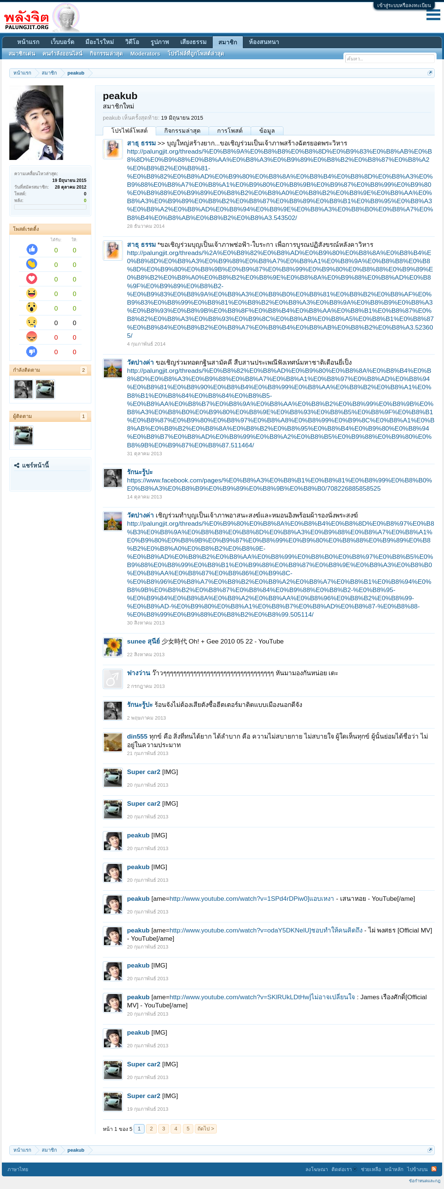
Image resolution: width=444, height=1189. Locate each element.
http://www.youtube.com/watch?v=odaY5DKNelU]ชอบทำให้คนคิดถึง (265, 930)
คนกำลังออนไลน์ (62, 54)
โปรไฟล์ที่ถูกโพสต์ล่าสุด (196, 54)
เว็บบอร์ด (62, 42)
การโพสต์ (229, 131)
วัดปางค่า (140, 362)
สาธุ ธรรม (141, 143)
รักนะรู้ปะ (140, 472)
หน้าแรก (28, 42)
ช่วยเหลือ (371, 1169)
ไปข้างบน (417, 1169)
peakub (138, 835)
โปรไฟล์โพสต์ (129, 131)
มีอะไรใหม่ (99, 42)
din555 (137, 736)
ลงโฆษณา (316, 1169)
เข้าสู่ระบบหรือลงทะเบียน (404, 5)
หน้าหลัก (394, 1169)
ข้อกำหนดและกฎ (424, 1181)
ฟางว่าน (138, 673)
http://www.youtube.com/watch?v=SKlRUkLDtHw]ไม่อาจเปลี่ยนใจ (262, 997)
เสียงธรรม (193, 42)
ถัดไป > (205, 1129)
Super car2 (144, 772)
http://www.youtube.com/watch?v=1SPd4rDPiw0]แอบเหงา (251, 898)
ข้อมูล (267, 131)
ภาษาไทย (17, 1169)
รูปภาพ (159, 42)
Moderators (145, 54)
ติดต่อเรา (344, 1169)
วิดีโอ (132, 42)
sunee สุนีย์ (143, 641)
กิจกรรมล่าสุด (182, 131)
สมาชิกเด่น (22, 54)
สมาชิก (227, 42)
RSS (434, 1168)
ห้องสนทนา (264, 42)
